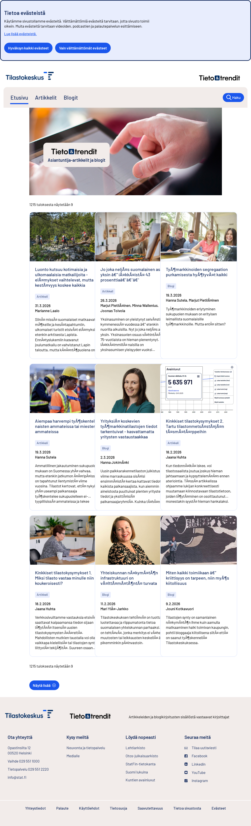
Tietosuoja (118, 808)
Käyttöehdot (89, 808)
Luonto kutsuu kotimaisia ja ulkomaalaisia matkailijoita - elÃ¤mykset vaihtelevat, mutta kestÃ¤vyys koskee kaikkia (64, 277)
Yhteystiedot (35, 808)
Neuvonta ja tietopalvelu (86, 747)
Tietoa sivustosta (187, 808)
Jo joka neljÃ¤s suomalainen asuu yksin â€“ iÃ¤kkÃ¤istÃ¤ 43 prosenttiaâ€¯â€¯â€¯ (132, 274)
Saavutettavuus (150, 808)
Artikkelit (46, 97)
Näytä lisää (44, 685)
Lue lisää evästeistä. (20, 34)
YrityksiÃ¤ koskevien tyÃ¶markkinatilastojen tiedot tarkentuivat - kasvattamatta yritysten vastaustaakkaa (128, 428)
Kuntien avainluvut (140, 780)
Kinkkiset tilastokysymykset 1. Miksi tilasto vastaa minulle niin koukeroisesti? (64, 578)
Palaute (62, 808)
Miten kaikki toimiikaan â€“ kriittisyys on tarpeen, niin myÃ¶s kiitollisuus (197, 578)
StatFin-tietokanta (151, 763)
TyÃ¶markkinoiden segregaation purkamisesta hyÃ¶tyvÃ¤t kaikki (197, 272)
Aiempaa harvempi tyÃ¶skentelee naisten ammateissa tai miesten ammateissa (67, 426)
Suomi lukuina (137, 772)
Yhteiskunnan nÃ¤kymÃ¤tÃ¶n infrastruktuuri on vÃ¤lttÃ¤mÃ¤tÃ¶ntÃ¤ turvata (129, 578)
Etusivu (19, 97)
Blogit (71, 97)
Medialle (73, 756)
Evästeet (219, 808)
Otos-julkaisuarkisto (151, 755)
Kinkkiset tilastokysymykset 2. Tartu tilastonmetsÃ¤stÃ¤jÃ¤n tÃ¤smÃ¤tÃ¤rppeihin (195, 426)
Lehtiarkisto (147, 747)
